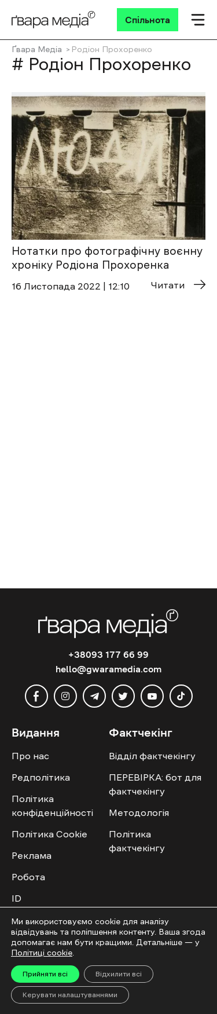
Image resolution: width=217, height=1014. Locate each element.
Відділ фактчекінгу (152, 755)
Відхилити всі (118, 974)
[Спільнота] (147, 19)
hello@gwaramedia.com (108, 668)
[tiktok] (181, 696)
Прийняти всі (45, 974)
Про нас (30, 755)
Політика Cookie (49, 834)
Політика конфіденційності (52, 805)
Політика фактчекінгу (137, 840)
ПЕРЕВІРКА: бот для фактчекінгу (155, 784)
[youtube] (152, 696)
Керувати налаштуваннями (70, 994)
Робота (28, 876)
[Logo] (53, 19)
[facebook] (36, 696)
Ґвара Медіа (37, 49)
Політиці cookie (41, 953)
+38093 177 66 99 (108, 654)
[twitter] (123, 696)
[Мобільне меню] (197, 19)
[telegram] (94, 696)
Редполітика (41, 777)
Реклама (32, 855)
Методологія (139, 812)
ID (16, 898)
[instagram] (65, 696)
